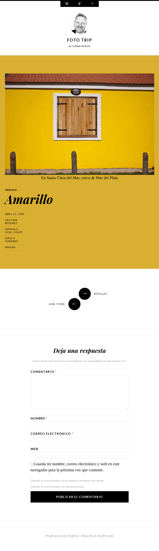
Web (34, 449)
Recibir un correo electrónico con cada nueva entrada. (58, 486)
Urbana (11, 189)
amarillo (11, 229)
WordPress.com (105, 536)
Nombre (39, 418)
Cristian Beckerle (11, 222)
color (17, 232)
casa (8, 232)
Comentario (44, 371)
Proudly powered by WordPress (62, 536)
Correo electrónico (52, 433)
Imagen (10, 247)
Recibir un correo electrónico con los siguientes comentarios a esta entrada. (68, 480)
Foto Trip (79, 39)
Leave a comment (12, 240)
